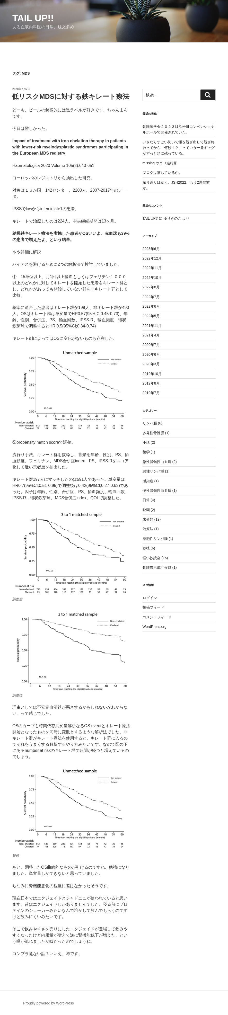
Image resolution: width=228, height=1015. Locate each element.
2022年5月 (151, 316)
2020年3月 (151, 364)
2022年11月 (152, 268)
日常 (146, 500)
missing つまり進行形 (160, 163)
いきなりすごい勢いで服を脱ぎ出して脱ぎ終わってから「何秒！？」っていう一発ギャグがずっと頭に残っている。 (179, 148)
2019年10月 (152, 374)
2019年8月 (151, 383)
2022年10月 (152, 277)
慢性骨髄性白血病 (157, 490)
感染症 (148, 481)
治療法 (148, 529)
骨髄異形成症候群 (157, 567)
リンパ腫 (150, 423)
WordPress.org (154, 627)
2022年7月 (151, 297)
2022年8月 (151, 287)
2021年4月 (151, 335)
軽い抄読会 (152, 558)
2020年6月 (151, 354)
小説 (146, 442)
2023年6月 (151, 249)
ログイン (150, 598)
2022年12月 (152, 258)
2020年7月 (151, 345)
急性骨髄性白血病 (157, 462)
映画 (146, 510)
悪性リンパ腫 (153, 471)
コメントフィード (157, 617)
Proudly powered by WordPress (48, 1003)
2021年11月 (152, 326)
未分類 (148, 519)
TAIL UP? (150, 218)
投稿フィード (153, 607)
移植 (146, 548)
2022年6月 (151, 306)
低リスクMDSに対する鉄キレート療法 (70, 96)
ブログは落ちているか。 (162, 173)
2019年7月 (151, 393)
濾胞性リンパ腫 (155, 539)
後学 (146, 452)
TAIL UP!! (33, 18)
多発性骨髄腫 (153, 433)
